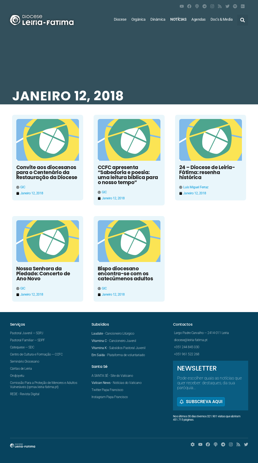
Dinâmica (157, 19)
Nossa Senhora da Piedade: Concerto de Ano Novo (43, 273)
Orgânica (138, 19)
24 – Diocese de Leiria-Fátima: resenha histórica (207, 172)
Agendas (198, 19)
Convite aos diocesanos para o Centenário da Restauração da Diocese (46, 172)
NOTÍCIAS (178, 19)
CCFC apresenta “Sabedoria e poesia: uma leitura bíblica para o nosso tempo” (128, 175)
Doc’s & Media (222, 19)
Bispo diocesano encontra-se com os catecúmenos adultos (125, 273)
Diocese (120, 19)
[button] (242, 20)
